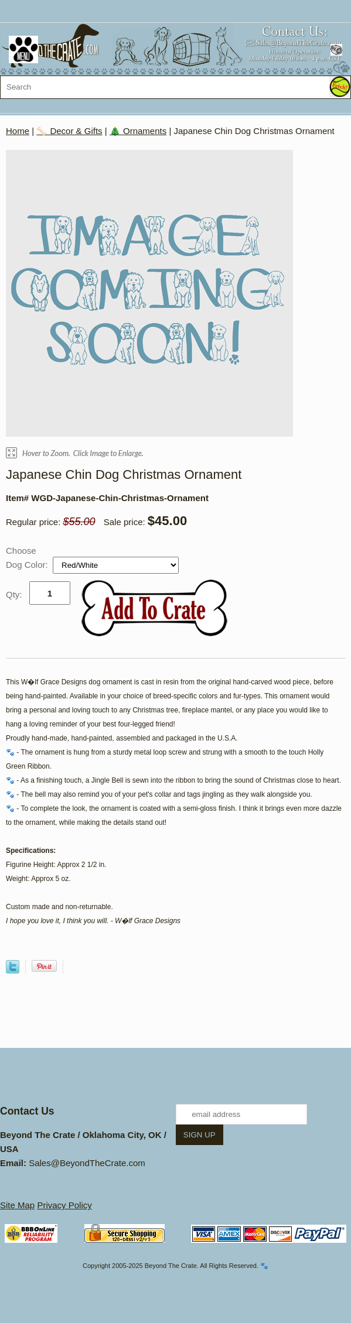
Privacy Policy (64, 1205)
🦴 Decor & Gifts (69, 131)
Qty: (14, 594)
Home (17, 131)
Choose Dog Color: (28, 558)
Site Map (17, 1205)
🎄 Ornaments (138, 131)
